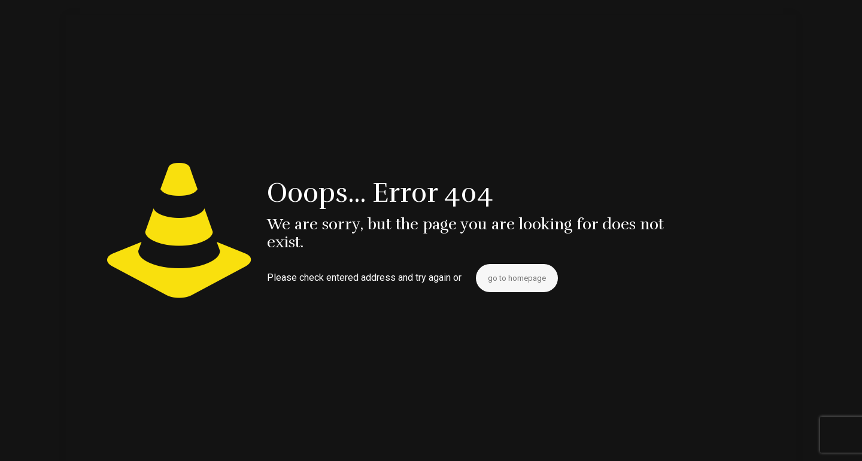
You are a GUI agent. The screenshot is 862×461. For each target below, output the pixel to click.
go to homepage (517, 278)
